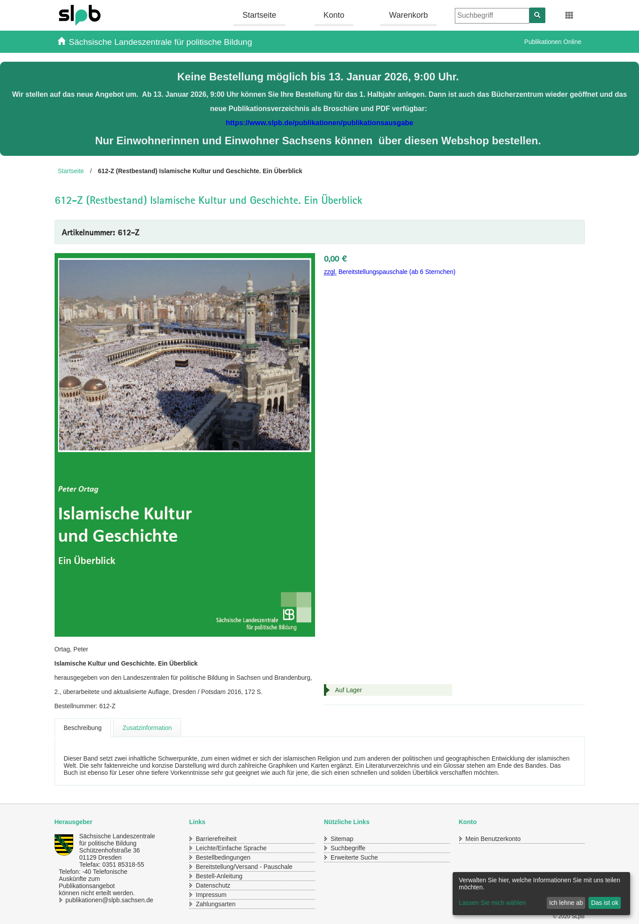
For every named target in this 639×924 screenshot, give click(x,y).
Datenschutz (213, 885)
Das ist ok (604, 902)
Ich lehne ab (566, 902)
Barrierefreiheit (216, 838)
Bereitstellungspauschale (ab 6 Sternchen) (390, 272)
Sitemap (342, 838)
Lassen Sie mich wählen (492, 902)
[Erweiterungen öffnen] (569, 15)
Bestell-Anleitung (219, 876)
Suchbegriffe (348, 848)
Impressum (211, 894)
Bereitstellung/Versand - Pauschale (244, 866)
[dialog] (541, 893)
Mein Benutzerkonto (493, 838)
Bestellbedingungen (223, 857)
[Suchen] (537, 15)
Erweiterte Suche (354, 857)
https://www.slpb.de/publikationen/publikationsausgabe (320, 123)
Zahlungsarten (216, 904)
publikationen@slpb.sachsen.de (101, 900)
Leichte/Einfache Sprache (231, 848)
